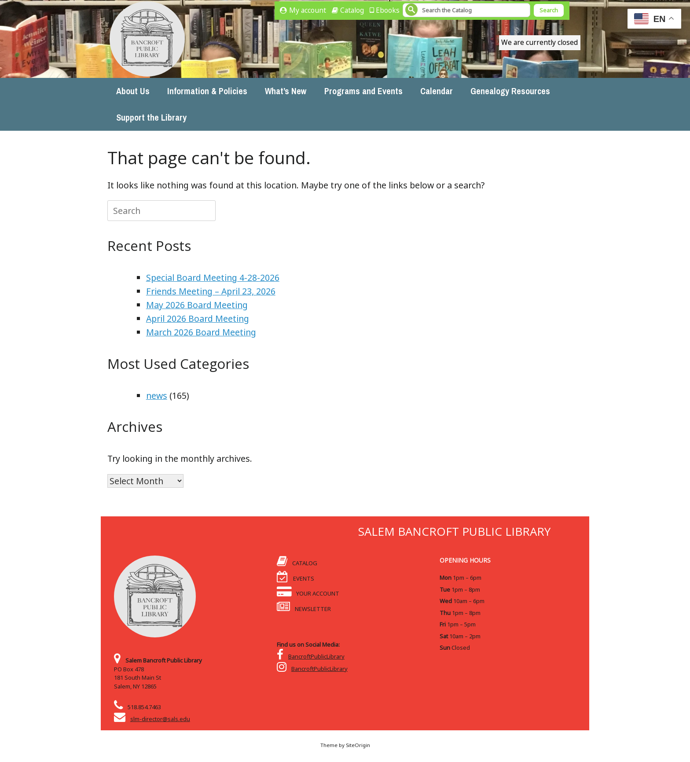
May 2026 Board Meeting (197, 305)
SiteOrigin (358, 745)
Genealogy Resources (510, 91)
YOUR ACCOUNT (308, 593)
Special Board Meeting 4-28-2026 (212, 277)
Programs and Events (363, 91)
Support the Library (151, 117)
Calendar (436, 91)
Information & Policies (207, 91)
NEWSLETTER (304, 609)
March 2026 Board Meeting (201, 332)
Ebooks (388, 10)
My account (307, 10)
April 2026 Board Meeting (197, 318)
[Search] (466, 10)
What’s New (286, 91)
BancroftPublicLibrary (316, 656)
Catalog (352, 10)
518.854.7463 (144, 707)
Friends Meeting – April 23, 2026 (210, 291)
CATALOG (297, 563)
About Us (133, 91)
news (156, 395)
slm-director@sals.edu (160, 719)
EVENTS (295, 578)
